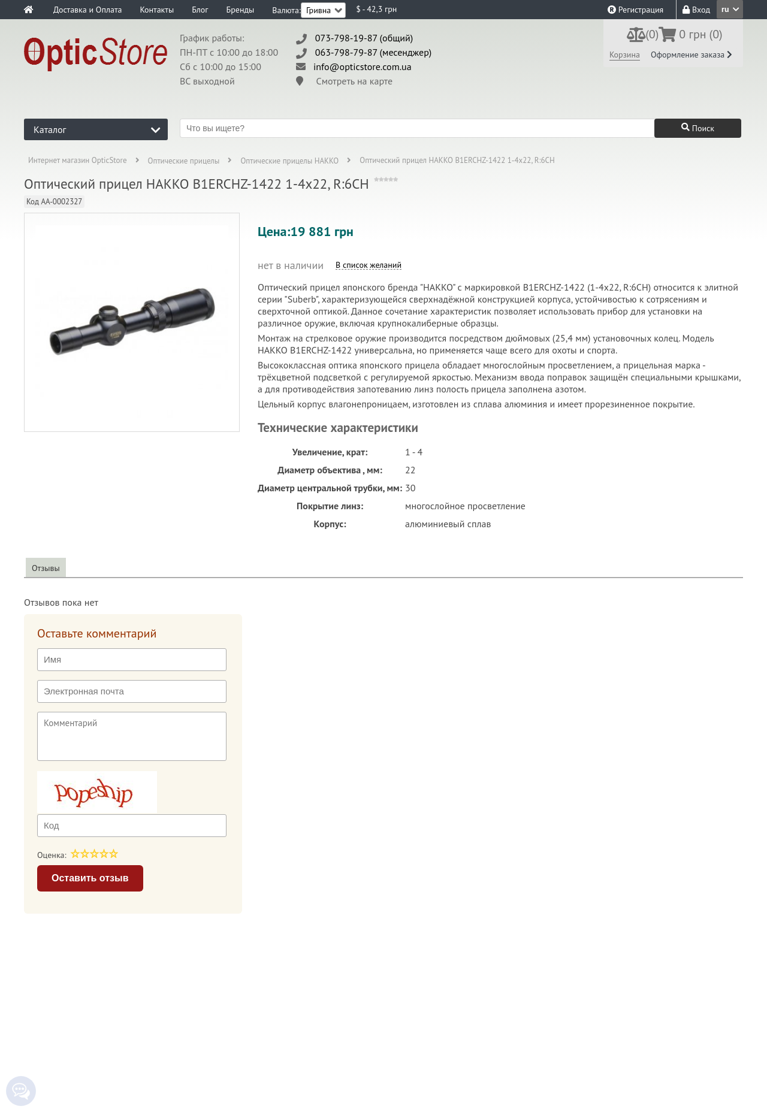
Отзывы (46, 568)
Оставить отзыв (90, 878)
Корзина (624, 54)
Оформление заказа (691, 54)
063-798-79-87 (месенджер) (373, 52)
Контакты (157, 9)
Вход (696, 9)
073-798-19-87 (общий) (364, 38)
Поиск (697, 128)
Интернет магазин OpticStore (77, 161)
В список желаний (368, 265)
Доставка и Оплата (87, 9)
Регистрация (635, 9)
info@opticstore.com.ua (362, 66)
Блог (200, 9)
